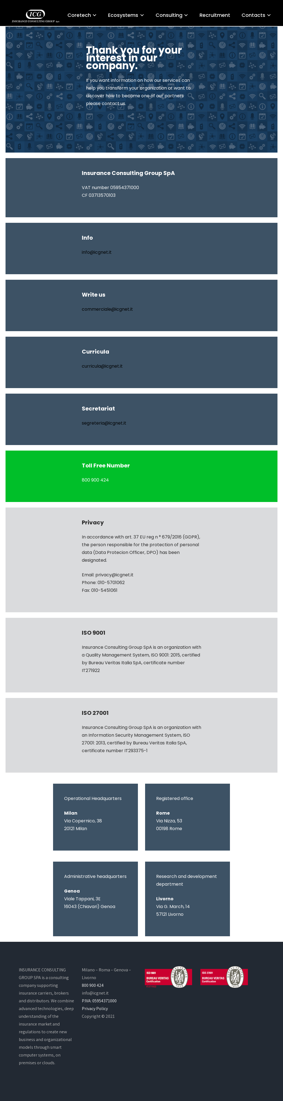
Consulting (169, 15)
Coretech (79, 15)
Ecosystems (123, 15)
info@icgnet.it (97, 252)
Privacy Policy (95, 1008)
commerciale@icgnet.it (107, 309)
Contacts (253, 15)
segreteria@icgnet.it (104, 423)
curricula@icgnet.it (102, 366)
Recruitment (215, 15)
